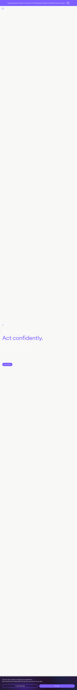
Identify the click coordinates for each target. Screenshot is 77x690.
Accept (57, 686)
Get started (7, 364)
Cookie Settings (20, 686)
